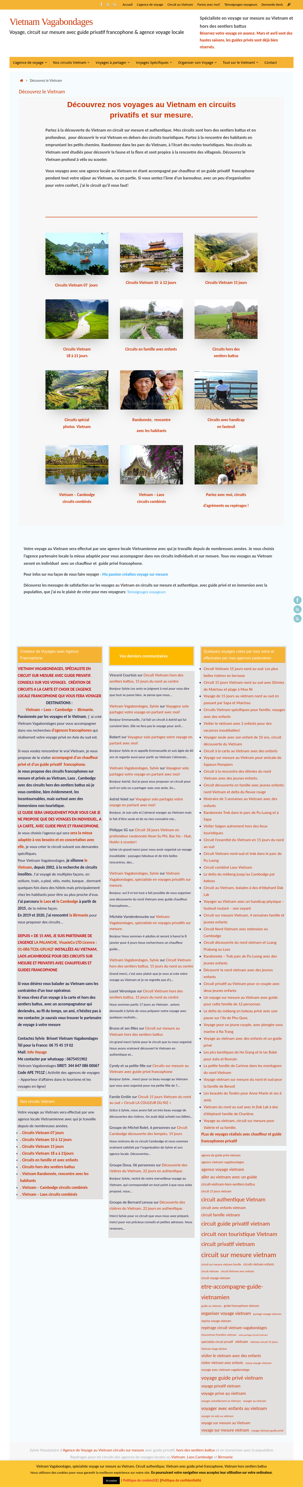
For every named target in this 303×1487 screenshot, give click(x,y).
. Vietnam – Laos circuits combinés (48, 1194)
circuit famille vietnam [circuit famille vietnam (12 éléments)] (220, 1215)
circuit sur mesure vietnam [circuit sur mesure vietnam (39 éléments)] (238, 1254)
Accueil (128, 4)
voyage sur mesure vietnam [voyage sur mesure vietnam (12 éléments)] (225, 1430)
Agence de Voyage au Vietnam (88, 1450)
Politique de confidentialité (181, 1480)
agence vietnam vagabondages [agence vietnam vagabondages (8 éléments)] (222, 1162)
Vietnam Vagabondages (51, 22)
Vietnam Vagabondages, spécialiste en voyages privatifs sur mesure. (150, 879)
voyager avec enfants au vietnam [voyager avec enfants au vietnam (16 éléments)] (234, 1408)
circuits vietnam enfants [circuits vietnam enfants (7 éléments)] (258, 1264)
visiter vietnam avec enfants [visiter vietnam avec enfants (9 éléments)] (222, 1362)
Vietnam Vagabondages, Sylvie (134, 706)
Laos (48, 709)
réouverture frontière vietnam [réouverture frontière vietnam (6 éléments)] (218, 1334)
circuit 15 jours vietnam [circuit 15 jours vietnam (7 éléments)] (216, 1191)
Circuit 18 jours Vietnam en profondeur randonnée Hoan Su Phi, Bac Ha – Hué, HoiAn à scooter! (151, 835)
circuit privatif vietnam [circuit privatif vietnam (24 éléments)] (228, 1244)
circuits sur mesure (128, 1450)
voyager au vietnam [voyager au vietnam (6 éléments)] (254, 1401)
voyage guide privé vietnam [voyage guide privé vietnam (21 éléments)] (232, 1377)
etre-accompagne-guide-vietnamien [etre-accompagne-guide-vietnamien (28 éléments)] (232, 1292)
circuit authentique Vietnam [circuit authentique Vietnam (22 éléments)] (233, 1199)
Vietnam (33, 709)
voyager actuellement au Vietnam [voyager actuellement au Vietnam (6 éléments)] (221, 1401)
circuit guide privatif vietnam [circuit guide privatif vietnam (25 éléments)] (235, 1223)
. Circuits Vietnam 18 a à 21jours (47, 1153)
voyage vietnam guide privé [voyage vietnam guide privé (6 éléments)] (267, 1430)
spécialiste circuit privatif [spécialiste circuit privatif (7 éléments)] (217, 1342)
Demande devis (272, 4)
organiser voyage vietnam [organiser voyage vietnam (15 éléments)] (226, 1313)
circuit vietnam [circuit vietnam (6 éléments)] (210, 1271)
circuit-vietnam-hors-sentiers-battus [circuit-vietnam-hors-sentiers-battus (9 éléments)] (228, 1184)
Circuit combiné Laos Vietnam (228, 867)
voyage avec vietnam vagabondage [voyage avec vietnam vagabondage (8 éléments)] (225, 1370)
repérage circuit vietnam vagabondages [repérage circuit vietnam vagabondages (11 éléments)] (234, 1327)
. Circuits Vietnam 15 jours (42, 1146)
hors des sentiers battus (195, 1450)
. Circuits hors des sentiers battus (47, 1166)
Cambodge (64, 709)
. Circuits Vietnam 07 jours (42, 1132)
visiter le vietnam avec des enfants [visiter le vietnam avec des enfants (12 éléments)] (231, 1355)
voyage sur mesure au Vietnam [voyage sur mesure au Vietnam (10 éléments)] (225, 1422)
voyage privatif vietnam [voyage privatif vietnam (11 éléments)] (221, 1386)
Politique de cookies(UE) (141, 1480)
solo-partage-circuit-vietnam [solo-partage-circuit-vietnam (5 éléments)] (253, 1334)
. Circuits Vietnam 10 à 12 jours (46, 1139)
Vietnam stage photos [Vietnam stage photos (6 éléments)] (214, 1348)
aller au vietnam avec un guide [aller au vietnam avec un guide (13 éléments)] (229, 1177)
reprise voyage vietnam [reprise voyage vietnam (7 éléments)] (216, 1321)
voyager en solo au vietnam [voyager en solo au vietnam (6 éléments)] (217, 1416)
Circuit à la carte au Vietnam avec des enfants (240, 750)
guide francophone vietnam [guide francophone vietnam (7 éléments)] (241, 1306)
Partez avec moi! (208, 4)
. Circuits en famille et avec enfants (49, 1160)
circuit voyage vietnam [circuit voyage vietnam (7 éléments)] (215, 1278)
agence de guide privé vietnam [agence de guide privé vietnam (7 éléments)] (221, 1155)
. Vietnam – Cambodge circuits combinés (54, 1187)
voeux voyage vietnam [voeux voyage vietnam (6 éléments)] (258, 1363)
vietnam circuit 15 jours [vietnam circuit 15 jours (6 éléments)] (264, 1342)
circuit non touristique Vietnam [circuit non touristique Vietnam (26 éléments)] (239, 1234)
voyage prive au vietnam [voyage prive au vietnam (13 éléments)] (223, 1393)
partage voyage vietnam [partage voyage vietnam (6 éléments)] (267, 1314)
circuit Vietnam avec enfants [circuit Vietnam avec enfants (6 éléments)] (237, 1271)
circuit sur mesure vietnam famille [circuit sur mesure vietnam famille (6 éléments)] (221, 1264)
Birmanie (85, 709)
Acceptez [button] (111, 1480)
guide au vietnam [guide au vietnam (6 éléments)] (211, 1306)
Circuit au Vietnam (180, 4)
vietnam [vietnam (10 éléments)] (241, 1341)
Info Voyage (36, 1052)
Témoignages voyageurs (240, 4)
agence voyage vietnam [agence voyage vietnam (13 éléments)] (222, 1169)
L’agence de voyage (150, 4)
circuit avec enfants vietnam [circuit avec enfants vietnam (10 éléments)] (223, 1207)
